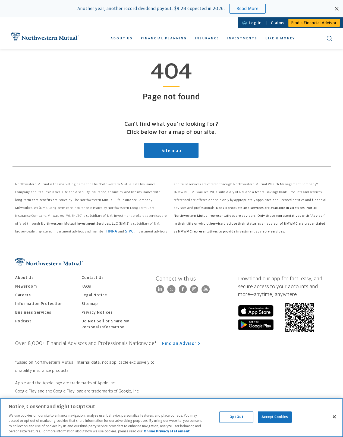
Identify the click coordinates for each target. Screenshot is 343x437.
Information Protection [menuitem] (39, 304)
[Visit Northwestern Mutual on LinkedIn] (160, 292)
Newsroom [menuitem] (26, 286)
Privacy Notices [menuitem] (97, 313)
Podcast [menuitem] (23, 321)
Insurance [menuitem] (207, 38)
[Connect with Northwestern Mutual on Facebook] (183, 292)
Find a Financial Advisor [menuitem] (314, 23)
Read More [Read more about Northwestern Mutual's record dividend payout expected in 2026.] (248, 9)
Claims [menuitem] (277, 23)
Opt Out (236, 417)
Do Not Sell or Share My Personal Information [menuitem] (105, 324)
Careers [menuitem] (23, 295)
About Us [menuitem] (122, 38)
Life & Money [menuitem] (280, 38)
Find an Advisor (181, 343)
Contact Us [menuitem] (92, 278)
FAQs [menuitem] (86, 286)
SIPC (129, 231)
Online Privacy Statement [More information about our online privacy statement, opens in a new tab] (167, 431)
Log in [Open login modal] (252, 23)
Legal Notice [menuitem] (94, 295)
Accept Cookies (275, 417)
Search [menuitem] (329, 38)
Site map (171, 151)
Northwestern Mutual (45, 36)
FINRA (111, 231)
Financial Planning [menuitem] (164, 38)
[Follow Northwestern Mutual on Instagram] (194, 292)
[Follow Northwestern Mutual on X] (171, 289)
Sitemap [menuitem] (89, 304)
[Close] (334, 417)
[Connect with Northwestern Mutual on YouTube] (206, 292)
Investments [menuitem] (242, 38)
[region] (171, 417)
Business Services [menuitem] (33, 313)
